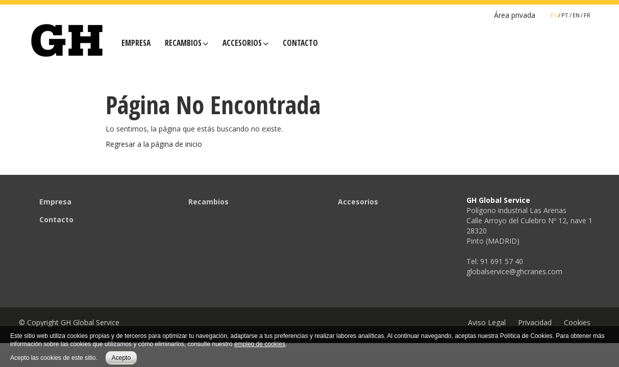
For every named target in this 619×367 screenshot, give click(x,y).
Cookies (577, 322)
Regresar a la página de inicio (154, 144)
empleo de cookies (259, 344)
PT (564, 15)
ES (554, 15)
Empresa (136, 43)
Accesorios (245, 43)
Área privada (514, 15)
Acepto (121, 357)
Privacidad (535, 322)
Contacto (300, 43)
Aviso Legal (487, 322)
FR (587, 15)
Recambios (186, 43)
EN (576, 15)
